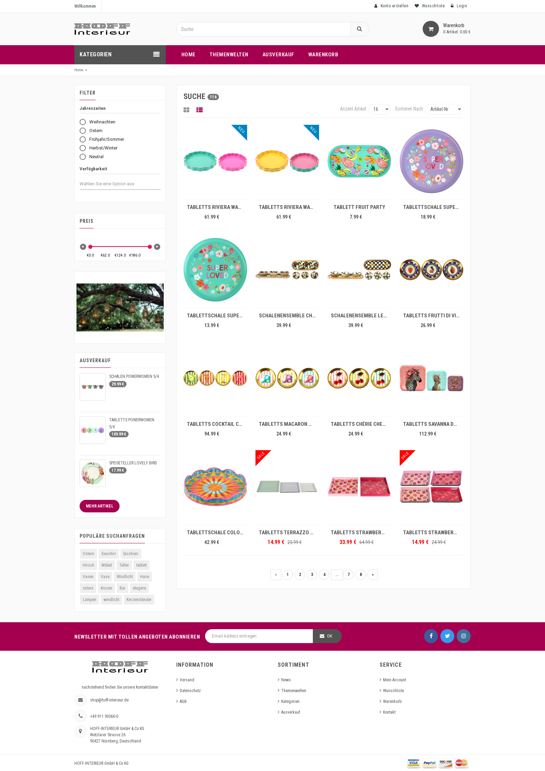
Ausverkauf (290, 712)
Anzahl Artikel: (353, 109)
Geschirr (108, 553)
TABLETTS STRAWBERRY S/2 (361, 532)
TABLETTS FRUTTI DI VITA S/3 (433, 316)
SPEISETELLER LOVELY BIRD (133, 463)
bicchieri (130, 553)
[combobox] (113, 184)
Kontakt (389, 712)
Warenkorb (392, 701)
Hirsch (88, 565)
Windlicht (125, 576)
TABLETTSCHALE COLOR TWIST (217, 532)
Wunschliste (393, 690)
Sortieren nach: (409, 109)
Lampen (89, 599)
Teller (124, 565)
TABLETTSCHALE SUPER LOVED (433, 207)
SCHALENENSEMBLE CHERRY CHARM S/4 (289, 316)
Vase (105, 576)
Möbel (106, 565)
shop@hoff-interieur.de (109, 700)
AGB (183, 701)
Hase (144, 576)
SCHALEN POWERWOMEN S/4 (134, 376)
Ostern (88, 553)
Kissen (106, 588)
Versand (187, 679)
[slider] (90, 247)
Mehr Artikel (99, 506)
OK (329, 636)
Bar (122, 588)
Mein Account (394, 679)
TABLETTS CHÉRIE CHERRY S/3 (361, 424)
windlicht (111, 599)
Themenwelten (293, 690)
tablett (141, 565)
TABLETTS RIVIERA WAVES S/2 (217, 207)
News (286, 679)
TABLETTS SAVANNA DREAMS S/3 (433, 424)
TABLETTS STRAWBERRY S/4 (433, 532)
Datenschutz (190, 690)
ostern (88, 588)
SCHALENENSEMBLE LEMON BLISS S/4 (361, 316)
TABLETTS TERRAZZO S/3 (288, 532)
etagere (139, 588)
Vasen (88, 576)
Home (78, 70)
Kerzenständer (139, 599)
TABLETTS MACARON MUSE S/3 (289, 424)
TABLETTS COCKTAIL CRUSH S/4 (217, 424)
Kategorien (290, 701)
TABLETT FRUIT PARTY (359, 207)
